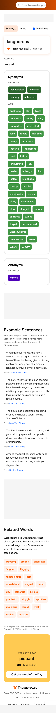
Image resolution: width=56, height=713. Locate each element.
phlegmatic (16, 193)
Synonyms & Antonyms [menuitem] (12, 28)
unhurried (29, 97)
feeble (23, 133)
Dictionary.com (50, 5)
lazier (41, 584)
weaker (10, 614)
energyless (16, 126)
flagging (37, 133)
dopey (29, 118)
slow (12, 209)
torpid (13, 224)
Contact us (40, 704)
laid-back (34, 89)
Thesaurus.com (11, 5)
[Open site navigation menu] (5, 5)
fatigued (10, 569)
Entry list (13, 704)
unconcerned (29, 224)
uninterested (17, 239)
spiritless (15, 216)
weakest (23, 614)
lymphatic (28, 178)
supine (28, 216)
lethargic (27, 171)
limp (39, 171)
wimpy (26, 246)
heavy (13, 141)
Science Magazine (18, 372)
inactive (14, 148)
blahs (38, 110)
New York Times (17, 403)
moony (14, 186)
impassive (27, 141)
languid (29, 584)
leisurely (14, 97)
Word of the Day (27, 653)
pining (31, 193)
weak (32, 239)
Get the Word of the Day (26, 674)
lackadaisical (17, 89)
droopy (25, 561)
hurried (14, 277)
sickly (13, 201)
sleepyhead (27, 201)
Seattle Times (16, 470)
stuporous (11, 606)
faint (12, 133)
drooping (11, 561)
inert (12, 156)
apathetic (15, 110)
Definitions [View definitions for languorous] (42, 28)
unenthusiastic (18, 231)
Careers (25, 704)
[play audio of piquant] (19, 665)
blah (28, 110)
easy (40, 118)
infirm (23, 156)
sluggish (24, 209)
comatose (15, 118)
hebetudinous (13, 576)
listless (13, 178)
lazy (30, 163)
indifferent (30, 148)
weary (13, 246)
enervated (33, 126)
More (23, 28)
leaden (13, 171)
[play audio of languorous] (9, 49)
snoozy (38, 209)
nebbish (27, 186)
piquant (27, 658)
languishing (16, 163)
